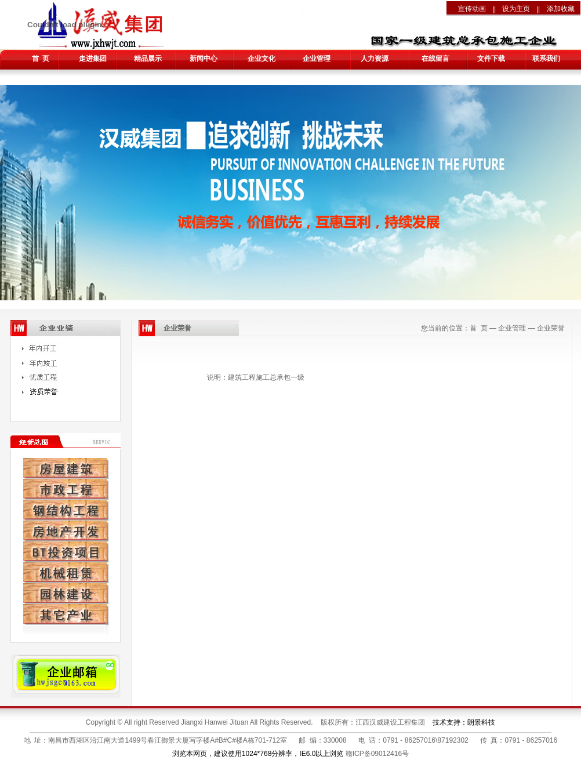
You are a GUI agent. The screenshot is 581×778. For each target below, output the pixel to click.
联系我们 (546, 58)
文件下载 (491, 58)
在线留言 (435, 58)
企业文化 (261, 58)
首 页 (41, 58)
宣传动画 (472, 9)
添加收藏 (561, 9)
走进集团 (93, 58)
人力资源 (374, 58)
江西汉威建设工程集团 (390, 722)
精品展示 (148, 58)
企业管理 (317, 58)
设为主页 (516, 9)
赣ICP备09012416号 (377, 754)
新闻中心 (203, 58)
